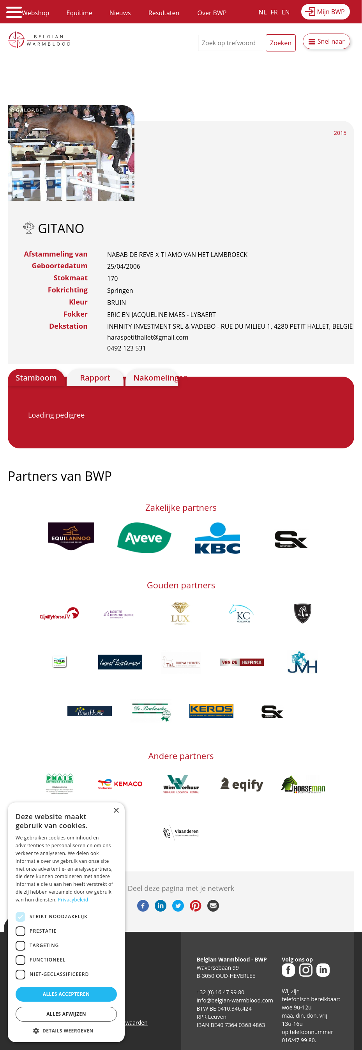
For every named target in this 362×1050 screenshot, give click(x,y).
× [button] (116, 811)
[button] (66, 1030)
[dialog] (66, 922)
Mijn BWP (331, 11)
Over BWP (211, 13)
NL (262, 12)
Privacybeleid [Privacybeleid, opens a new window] (73, 899)
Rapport (95, 377)
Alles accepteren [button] (66, 994)
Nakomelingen (155, 377)
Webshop (35, 13)
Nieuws (120, 13)
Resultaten (163, 13)
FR (274, 12)
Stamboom (36, 377)
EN (286, 12)
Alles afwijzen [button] (66, 1014)
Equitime (79, 13)
